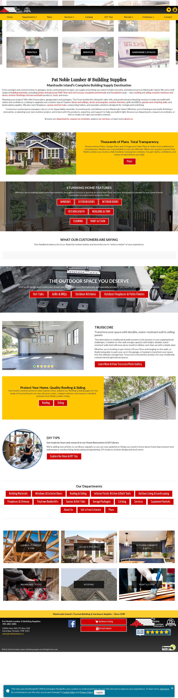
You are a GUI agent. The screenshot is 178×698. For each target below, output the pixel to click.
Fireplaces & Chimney (18, 491)
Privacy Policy (86, 692)
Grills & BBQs (59, 284)
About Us (68, 499)
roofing (137, 92)
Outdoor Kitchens (85, 284)
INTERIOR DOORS (110, 202)
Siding (60, 392)
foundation (116, 92)
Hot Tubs (38, 284)
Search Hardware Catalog (168, 9)
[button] (34, 356)
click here (164, 688)
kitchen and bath (34, 95)
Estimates (174, 9)
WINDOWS (65, 202)
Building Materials (18, 483)
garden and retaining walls (154, 102)
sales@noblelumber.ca (13, 623)
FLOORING (78, 221)
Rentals (127, 17)
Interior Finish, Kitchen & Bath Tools (112, 483)
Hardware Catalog (104, 611)
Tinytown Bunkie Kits (47, 491)
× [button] (172, 688)
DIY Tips (109, 17)
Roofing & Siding (78, 483)
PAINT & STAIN (97, 221)
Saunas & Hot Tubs (75, 491)
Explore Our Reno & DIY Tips (64, 445)
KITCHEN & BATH (76, 211)
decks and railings (79, 102)
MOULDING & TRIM (101, 211)
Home (10, 17)
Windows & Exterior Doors (48, 483)
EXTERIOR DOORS (86, 202)
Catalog (89, 17)
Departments (28, 17)
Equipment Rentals (160, 491)
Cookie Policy (68, 692)
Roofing (46, 392)
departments (62, 118)
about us (128, 118)
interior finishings (17, 95)
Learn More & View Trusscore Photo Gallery (120, 353)
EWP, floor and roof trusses (71, 92)
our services (104, 118)
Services (68, 17)
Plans (49, 17)
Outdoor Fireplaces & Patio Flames (124, 284)
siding (148, 92)
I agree (99, 692)
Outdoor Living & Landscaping (153, 483)
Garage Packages (102, 491)
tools (55, 95)
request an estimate (80, 118)
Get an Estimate (104, 618)
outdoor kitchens (117, 102)
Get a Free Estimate (91, 499)
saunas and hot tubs (56, 105)
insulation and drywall (95, 92)
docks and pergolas (98, 102)
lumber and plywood (47, 92)
